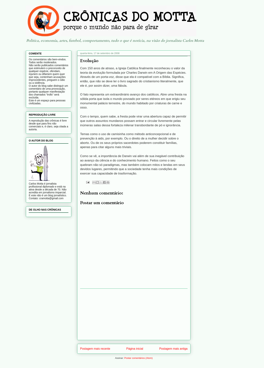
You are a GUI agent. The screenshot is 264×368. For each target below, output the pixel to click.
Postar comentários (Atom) (138, 358)
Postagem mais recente (95, 348)
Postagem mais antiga (173, 348)
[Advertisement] (133, 314)
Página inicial (134, 348)
